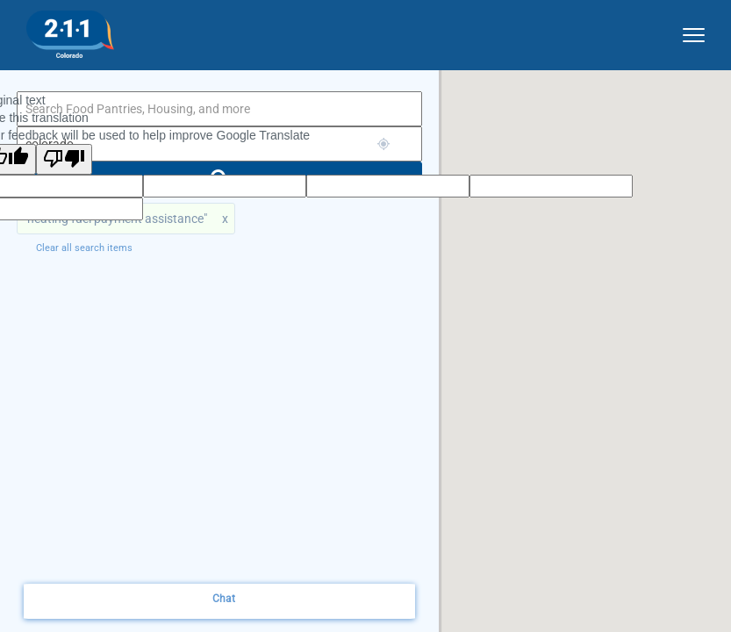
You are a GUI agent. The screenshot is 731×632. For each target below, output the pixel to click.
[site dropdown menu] (687, 31)
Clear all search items (84, 248)
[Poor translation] (64, 159)
